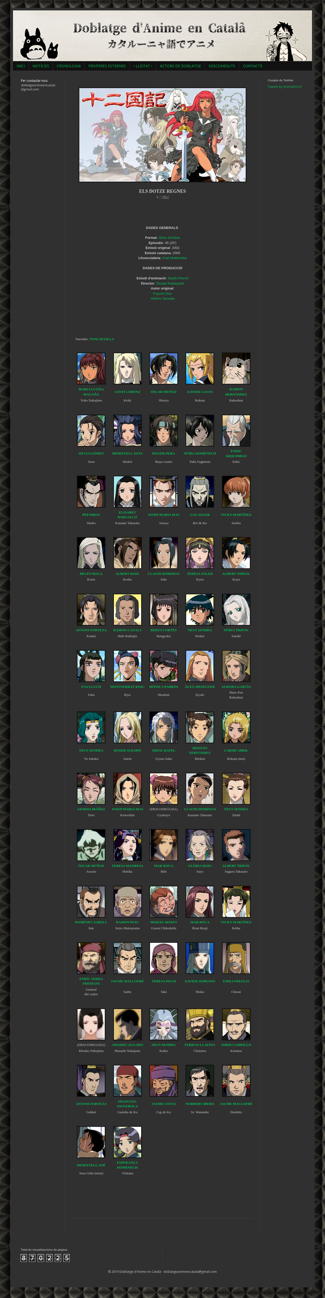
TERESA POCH (164, 981)
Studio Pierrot (178, 278)
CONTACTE (252, 65)
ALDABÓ (133, 750)
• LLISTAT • (142, 65)
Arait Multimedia (174, 258)
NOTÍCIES (40, 65)
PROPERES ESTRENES (107, 65)
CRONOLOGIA (69, 65)
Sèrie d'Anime (169, 238)
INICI (21, 65)
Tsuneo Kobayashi (170, 283)
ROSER (120, 750)
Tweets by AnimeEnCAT (285, 86)
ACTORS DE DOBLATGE (180, 65)
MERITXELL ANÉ (91, 1165)
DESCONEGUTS (222, 65)
